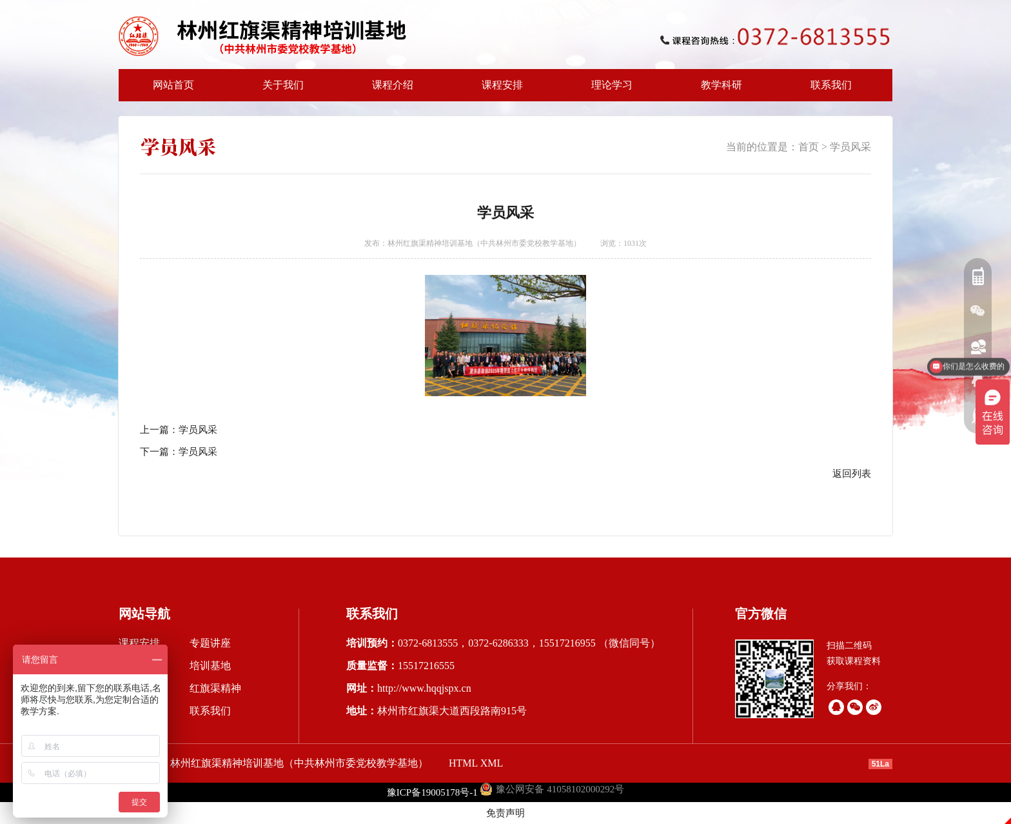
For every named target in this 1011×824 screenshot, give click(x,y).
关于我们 (279, 90)
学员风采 (850, 146)
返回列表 (851, 473)
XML (492, 763)
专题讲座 (210, 643)
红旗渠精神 (215, 688)
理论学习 (612, 84)
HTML (463, 763)
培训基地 (210, 665)
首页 (808, 146)
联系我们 (831, 84)
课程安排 (498, 90)
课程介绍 (388, 90)
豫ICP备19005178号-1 (432, 792)
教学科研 (717, 90)
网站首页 (173, 84)
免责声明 (505, 813)
